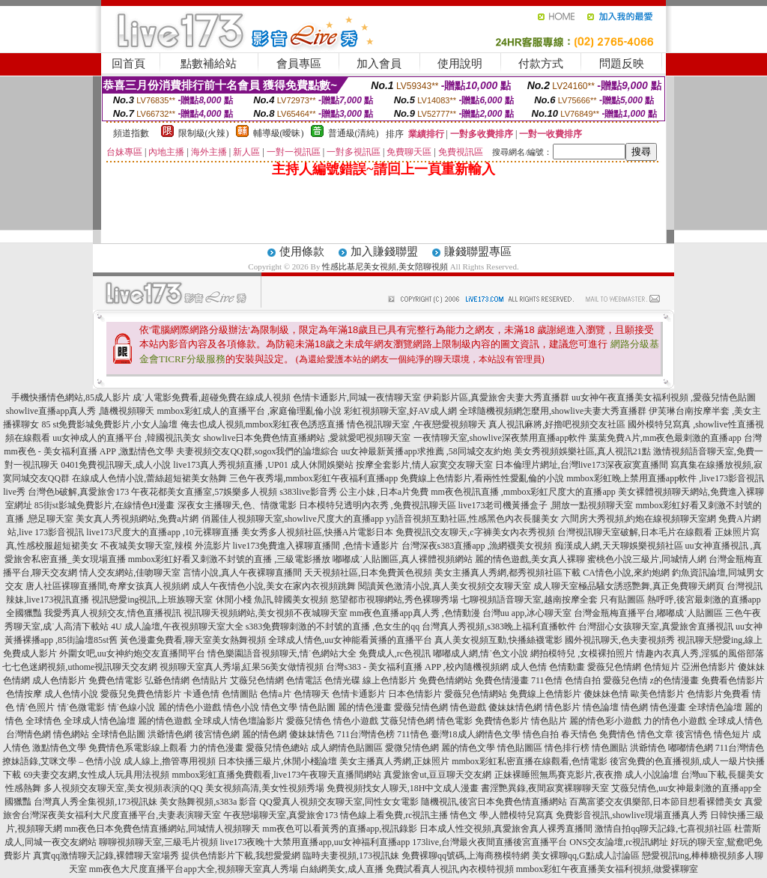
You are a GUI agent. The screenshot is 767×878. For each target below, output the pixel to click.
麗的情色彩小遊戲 (605, 721)
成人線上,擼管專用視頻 (170, 761)
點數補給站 (209, 64)
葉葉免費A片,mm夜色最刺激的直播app (665, 438)
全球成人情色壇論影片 (239, 721)
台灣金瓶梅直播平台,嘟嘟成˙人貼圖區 (648, 613)
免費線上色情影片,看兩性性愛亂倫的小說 (482, 478)
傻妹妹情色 (311, 734)
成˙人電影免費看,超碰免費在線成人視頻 (212, 397)
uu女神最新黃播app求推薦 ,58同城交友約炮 (426, 451)
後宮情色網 (217, 734)
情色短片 (732, 734)
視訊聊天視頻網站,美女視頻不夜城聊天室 (266, 613)
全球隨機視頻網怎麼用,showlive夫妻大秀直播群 (552, 411)
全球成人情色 (736, 721)
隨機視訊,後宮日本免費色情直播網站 (494, 801)
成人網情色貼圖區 (347, 748)
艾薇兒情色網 (407, 721)
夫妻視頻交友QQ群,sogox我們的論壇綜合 (257, 451)
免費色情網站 (446, 680)
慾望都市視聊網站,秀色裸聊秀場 (394, 599)
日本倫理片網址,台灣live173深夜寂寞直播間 (581, 465)
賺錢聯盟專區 (478, 251)
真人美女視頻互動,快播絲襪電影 (498, 640)
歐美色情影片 (658, 694)
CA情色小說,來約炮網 (626, 572)
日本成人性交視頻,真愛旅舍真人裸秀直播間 (505, 828)
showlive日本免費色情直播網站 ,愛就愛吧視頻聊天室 (306, 438)
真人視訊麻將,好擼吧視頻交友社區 (556, 424)
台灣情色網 (28, 734)
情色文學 (279, 707)
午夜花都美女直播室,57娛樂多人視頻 (204, 492)
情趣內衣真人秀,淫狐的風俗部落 (700, 653)
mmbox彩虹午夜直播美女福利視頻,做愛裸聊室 (607, 869)
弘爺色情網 (167, 680)
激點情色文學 (59, 748)
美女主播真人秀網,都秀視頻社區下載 (507, 572)
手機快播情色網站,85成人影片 (70, 397)
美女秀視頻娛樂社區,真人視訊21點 (582, 451)
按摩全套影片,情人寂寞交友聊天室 (424, 465)
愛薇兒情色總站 (277, 748)
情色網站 (71, 734)
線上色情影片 (389, 680)
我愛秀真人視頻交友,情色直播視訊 (112, 613)
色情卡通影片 (359, 694)
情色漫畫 (668, 707)
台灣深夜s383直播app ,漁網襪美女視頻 (477, 545)
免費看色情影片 (732, 680)
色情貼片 (210, 680)
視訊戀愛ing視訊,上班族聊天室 (152, 599)
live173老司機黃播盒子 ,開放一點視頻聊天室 (546, 505)
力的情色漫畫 (216, 748)
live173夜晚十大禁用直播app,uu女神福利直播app (315, 842)
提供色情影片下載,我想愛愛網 (240, 855)
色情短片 (661, 667)
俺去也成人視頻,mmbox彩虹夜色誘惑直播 (263, 424)
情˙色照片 (35, 707)
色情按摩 (24, 694)
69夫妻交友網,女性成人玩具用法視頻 (96, 774)
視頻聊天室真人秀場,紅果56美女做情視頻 (242, 667)
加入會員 (379, 64)
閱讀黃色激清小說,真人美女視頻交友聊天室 (444, 586)
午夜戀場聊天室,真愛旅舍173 (280, 815)
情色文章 (655, 734)
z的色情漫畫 (674, 680)
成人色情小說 (71, 694)
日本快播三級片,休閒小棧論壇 (277, 761)
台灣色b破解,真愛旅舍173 (78, 492)
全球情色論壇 (715, 707)
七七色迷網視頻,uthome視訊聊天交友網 (79, 667)
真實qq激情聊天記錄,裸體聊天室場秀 (106, 855)
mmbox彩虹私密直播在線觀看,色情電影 (529, 761)
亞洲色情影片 (709, 667)
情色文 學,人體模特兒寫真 (502, 815)
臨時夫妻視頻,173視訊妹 (351, 855)
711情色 (412, 734)
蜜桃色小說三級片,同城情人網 (646, 559)
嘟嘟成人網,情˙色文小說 (480, 653)
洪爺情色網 (170, 734)
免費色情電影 (115, 680)
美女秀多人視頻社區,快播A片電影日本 (317, 532)
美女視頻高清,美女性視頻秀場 (264, 788)
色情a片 (275, 694)
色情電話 (304, 680)
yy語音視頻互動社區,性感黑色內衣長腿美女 (472, 518)
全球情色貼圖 (118, 734)
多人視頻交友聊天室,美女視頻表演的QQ (122, 788)
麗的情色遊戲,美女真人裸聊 (530, 559)
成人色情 (529, 667)
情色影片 (562, 707)
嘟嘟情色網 (690, 748)
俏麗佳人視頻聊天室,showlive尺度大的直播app (292, 518)
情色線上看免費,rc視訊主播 (394, 815)
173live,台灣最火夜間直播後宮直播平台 (489, 842)
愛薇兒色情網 (614, 667)
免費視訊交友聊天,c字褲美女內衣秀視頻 (474, 532)
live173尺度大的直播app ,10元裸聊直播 (162, 532)
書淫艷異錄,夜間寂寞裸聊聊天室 (545, 788)
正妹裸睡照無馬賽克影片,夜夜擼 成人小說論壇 (586, 774)
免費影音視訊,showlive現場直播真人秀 (631, 815)
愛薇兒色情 (625, 680)
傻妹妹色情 (605, 694)
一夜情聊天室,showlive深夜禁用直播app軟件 (501, 438)
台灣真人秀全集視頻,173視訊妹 (95, 801)
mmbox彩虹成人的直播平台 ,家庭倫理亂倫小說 (249, 411)
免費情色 (617, 734)
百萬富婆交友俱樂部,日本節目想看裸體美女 (655, 801)
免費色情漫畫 (502, 680)
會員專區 (298, 64)
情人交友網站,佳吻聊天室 (130, 572)
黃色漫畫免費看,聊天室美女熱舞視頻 (193, 640)
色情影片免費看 (718, 694)
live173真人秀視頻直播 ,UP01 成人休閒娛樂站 (263, 465)
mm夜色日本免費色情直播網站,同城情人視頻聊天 (162, 828)
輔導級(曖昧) (278, 133)
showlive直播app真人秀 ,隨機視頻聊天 (80, 411)
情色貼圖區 (519, 748)
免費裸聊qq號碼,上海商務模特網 (465, 855)
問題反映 (621, 64)
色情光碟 (342, 680)
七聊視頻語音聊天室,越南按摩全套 (529, 599)
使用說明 (459, 64)
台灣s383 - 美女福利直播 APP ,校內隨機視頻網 (417, 667)
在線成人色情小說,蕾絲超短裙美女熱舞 (149, 478)
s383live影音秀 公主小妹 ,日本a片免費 (353, 492)
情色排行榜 (567, 748)
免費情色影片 (502, 721)
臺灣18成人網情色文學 (476, 734)
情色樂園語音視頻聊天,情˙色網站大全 (282, 653)
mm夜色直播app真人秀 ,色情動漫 (415, 613)
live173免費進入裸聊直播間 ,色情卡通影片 (316, 545)
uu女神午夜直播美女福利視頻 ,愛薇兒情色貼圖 (664, 397)
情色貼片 (549, 721)
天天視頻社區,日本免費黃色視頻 (368, 572)
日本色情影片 (415, 694)
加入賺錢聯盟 (384, 251)
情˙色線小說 (132, 707)
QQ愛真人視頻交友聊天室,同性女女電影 (338, 801)
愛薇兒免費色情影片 (140, 694)
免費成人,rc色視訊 (395, 653)
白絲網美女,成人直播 (342, 869)
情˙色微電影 (82, 707)
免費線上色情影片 (545, 694)
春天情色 (579, 734)
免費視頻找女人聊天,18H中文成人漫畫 (403, 788)
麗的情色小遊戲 (189, 707)
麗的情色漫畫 (365, 707)
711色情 (547, 680)
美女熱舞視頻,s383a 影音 (208, 801)
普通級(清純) (353, 133)
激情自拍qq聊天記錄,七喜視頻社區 (663, 828)
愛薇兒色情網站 (475, 694)
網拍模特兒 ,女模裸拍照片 (582, 653)
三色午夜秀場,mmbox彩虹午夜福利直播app (313, 478)
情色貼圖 (318, 707)
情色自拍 (541, 734)
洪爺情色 (648, 748)
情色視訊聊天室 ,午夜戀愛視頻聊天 (416, 424)
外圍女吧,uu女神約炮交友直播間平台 (132, 653)
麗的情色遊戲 (165, 721)
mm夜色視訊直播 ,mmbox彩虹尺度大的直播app (523, 492)
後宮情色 (694, 734)
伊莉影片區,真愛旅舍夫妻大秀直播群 (496, 397)
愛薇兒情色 (308, 721)
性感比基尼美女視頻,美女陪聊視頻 (385, 266)
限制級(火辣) (203, 133)
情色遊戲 (468, 707)
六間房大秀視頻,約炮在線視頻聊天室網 (638, 518)
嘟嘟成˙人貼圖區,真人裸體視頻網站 (403, 559)
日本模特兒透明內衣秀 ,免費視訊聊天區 (377, 505)
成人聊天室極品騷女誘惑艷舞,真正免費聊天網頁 (628, 586)
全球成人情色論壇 (100, 721)
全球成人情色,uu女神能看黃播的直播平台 (350, 640)
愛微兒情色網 (412, 748)
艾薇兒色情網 (257, 680)
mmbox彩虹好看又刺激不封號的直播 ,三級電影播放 (229, 559)
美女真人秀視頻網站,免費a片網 (137, 518)
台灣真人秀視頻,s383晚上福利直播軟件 (499, 626)
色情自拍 (583, 680)
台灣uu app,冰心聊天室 (527, 613)
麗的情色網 (264, 734)
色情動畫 (567, 667)
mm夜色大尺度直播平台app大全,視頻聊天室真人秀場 (193, 869)
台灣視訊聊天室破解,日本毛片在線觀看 (634, 532)
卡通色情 (201, 694)
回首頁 (128, 64)
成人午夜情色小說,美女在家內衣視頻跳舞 (274, 586)
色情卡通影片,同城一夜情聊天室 (357, 397)
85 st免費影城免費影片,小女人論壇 (109, 424)
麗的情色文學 (468, 748)
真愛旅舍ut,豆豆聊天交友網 (437, 774)
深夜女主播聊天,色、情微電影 (237, 505)
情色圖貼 (610, 748)
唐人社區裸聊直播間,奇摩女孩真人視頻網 (107, 586)
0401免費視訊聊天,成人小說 (116, 465)
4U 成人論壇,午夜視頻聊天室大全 (177, 626)
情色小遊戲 (355, 721)
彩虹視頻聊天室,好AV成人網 (400, 411)
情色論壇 (601, 707)
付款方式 (540, 64)
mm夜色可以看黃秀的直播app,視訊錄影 (339, 828)
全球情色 (43, 721)
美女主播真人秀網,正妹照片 (394, 761)
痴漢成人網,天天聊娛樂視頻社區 (619, 545)
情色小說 (241, 707)
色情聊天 (312, 694)
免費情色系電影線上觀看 (137, 748)
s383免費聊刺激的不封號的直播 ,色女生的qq (333, 626)
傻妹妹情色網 (515, 707)
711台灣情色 (740, 748)
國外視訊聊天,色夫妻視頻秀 (620, 640)
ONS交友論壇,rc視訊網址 (618, 842)
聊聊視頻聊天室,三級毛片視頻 (158, 842)
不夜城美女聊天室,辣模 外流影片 (165, 545)
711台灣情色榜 (365, 734)
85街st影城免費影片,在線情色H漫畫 (104, 505)
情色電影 (455, 721)
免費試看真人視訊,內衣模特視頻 (450, 869)
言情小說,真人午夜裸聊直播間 (242, 572)
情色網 (634, 707)
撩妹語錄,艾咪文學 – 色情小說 (61, 761)
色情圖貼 (240, 694)
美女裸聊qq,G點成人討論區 (586, 855)
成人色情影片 (59, 680)
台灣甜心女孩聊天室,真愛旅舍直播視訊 (655, 626)
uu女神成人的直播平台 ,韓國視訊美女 (126, 438)
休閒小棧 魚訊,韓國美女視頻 (272, 599)
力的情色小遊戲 (674, 721)
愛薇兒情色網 (421, 707)
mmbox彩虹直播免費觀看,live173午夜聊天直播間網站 (276, 774)
